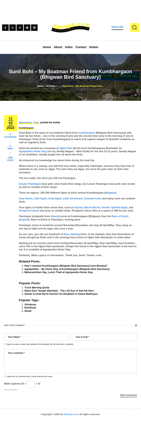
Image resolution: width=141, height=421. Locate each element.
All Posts (50, 86)
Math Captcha (12, 383)
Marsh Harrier (92, 207)
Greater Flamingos (30, 184)
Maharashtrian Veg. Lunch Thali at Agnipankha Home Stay (58, 272)
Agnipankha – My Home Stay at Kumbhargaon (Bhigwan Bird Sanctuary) (67, 269)
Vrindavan (30, 304)
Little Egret (40, 198)
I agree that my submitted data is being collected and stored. (29, 376)
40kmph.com (71, 414)
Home (40, 86)
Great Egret (55, 198)
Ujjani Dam (65, 148)
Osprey (78, 207)
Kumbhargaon (26, 128)
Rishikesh (30, 307)
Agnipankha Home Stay (33, 151)
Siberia (55, 216)
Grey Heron (25, 198)
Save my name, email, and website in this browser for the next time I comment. (40, 344)
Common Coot (92, 198)
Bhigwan (110, 192)
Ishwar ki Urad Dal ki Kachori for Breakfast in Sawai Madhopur (61, 294)
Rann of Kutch (120, 216)
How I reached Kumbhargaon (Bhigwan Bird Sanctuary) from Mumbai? (65, 265)
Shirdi (27, 311)
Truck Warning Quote (36, 287)
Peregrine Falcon (29, 210)
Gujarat (24, 219)
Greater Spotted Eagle (114, 207)
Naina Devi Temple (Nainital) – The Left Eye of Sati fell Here (59, 290)
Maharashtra (25, 122)
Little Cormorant (72, 198)
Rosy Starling (72, 234)
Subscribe (117, 27)
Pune (36, 122)
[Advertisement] (70, 6)
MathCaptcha (14, 389)
